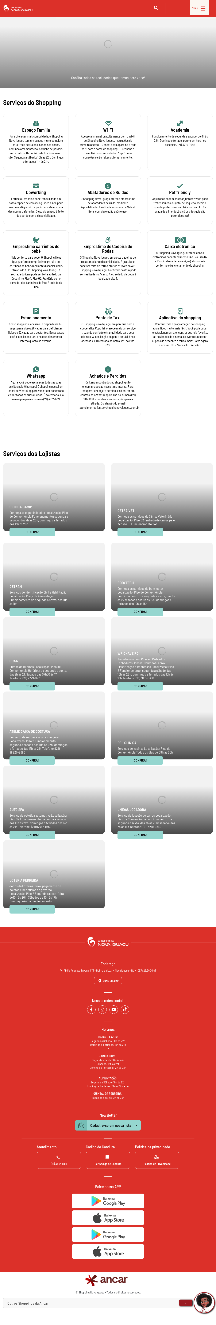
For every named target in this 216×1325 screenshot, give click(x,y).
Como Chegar (108, 981)
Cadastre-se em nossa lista (108, 1125)
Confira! (32, 532)
